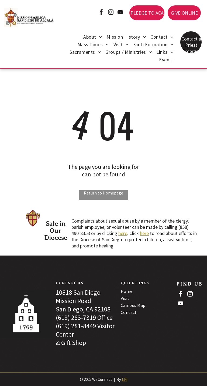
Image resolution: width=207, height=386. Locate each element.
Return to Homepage (103, 193)
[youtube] (120, 13)
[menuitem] (92, 37)
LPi (124, 379)
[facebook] (101, 13)
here (122, 233)
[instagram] (111, 13)
